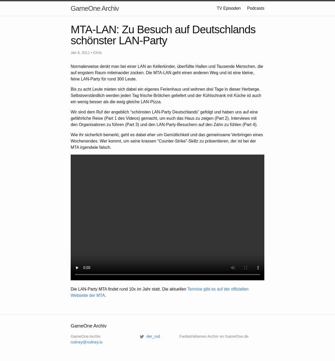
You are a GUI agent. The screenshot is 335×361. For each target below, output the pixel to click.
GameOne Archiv (95, 8)
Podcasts (255, 8)
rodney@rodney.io (87, 342)
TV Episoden (229, 8)
